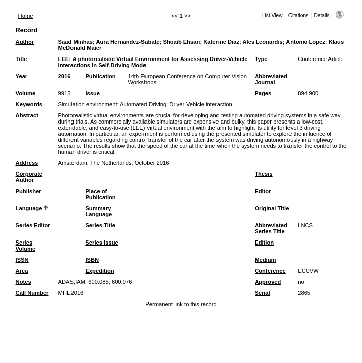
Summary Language (98, 211)
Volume (26, 93)
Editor (263, 191)
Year (22, 76)
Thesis (263, 174)
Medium (265, 260)
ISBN (92, 260)
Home (25, 16)
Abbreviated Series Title (271, 228)
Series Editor (33, 225)
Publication (100, 76)
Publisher (28, 191)
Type (261, 59)
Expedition (99, 271)
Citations (298, 15)
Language (29, 208)
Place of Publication (100, 194)
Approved (268, 282)
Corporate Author (29, 177)
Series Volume (26, 245)
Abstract (27, 115)
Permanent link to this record (180, 304)
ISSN (22, 260)
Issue (92, 93)
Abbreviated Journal (271, 79)
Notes (23, 282)
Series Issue (101, 242)
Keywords (29, 104)
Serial (262, 293)
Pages (263, 93)
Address (27, 163)
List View (272, 15)
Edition (264, 242)
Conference (270, 271)
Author (25, 42)
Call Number (32, 293)
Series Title (100, 225)
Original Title (272, 208)
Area (22, 271)
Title (21, 59)
